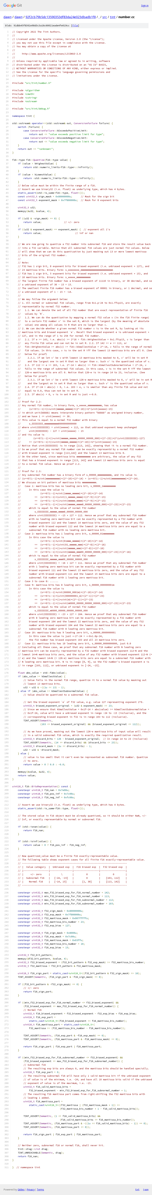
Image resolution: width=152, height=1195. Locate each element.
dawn (7, 17)
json (146, 1189)
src (104, 17)
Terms (40, 1189)
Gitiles (21, 1189)
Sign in (145, 5)
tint (112, 17)
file (75, 25)
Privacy (31, 1189)
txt (137, 1189)
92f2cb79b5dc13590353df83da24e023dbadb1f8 (61, 17)
